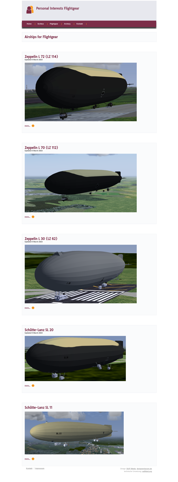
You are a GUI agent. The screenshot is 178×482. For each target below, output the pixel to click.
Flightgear (54, 24)
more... (27, 126)
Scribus (41, 24)
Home (29, 24)
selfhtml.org (147, 471)
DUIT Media (131, 469)
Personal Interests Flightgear (57, 8)
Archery (67, 24)
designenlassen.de (144, 469)
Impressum (39, 468)
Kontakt (79, 24)
